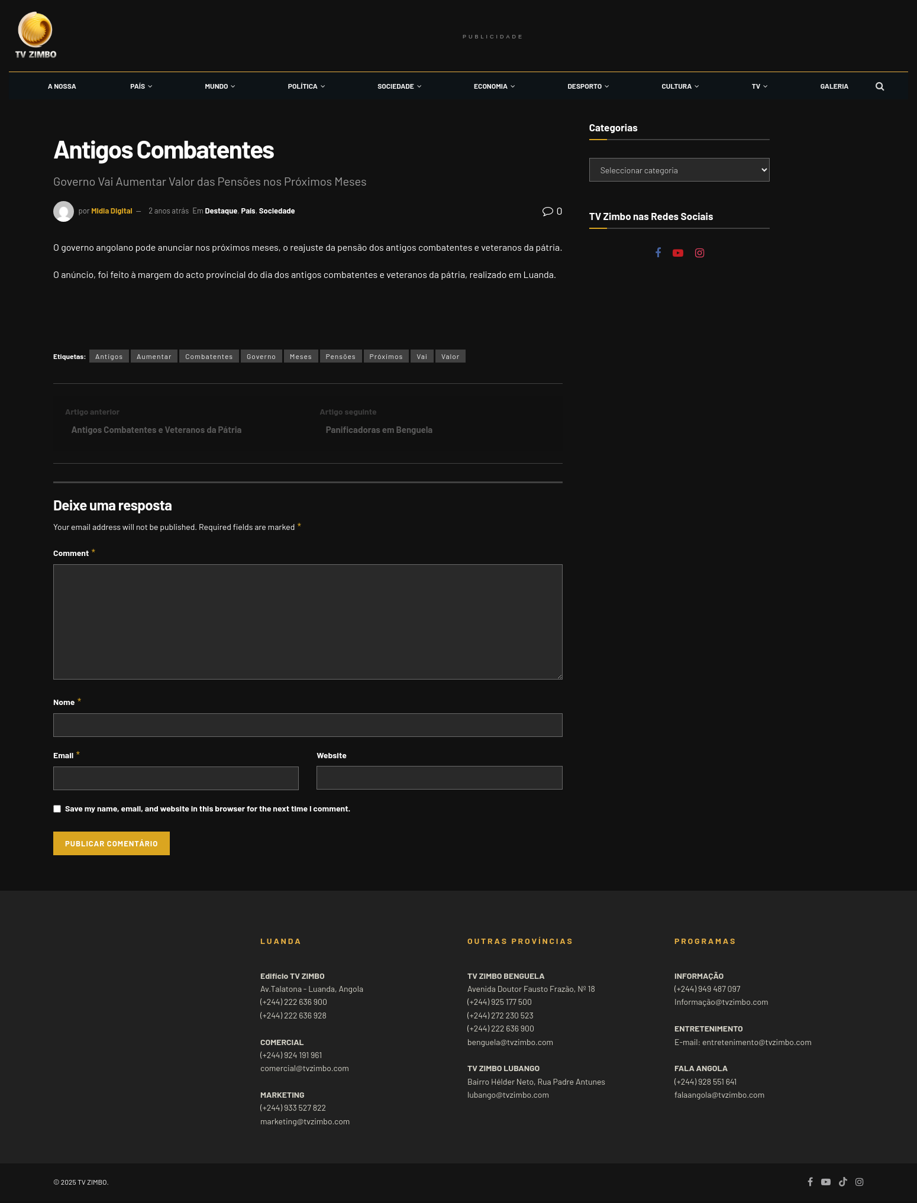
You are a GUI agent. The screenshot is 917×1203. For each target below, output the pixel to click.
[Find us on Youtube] (678, 253)
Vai (422, 356)
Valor (450, 356)
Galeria (835, 86)
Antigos (109, 356)
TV (756, 86)
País (137, 86)
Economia (491, 86)
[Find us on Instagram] (699, 253)
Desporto (584, 86)
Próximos (386, 356)
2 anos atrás (168, 210)
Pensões (341, 356)
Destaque (221, 210)
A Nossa (62, 86)
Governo (261, 356)
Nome (67, 703)
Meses (301, 356)
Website (331, 757)
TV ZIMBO (92, 1183)
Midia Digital (112, 210)
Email (67, 757)
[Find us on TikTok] (843, 1184)
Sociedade (395, 86)
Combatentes (209, 356)
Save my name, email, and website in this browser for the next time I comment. (207, 811)
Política (303, 86)
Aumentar (154, 356)
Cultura (677, 86)
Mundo (216, 86)
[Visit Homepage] (35, 36)
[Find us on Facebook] (658, 253)
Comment (74, 554)
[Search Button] (880, 85)
